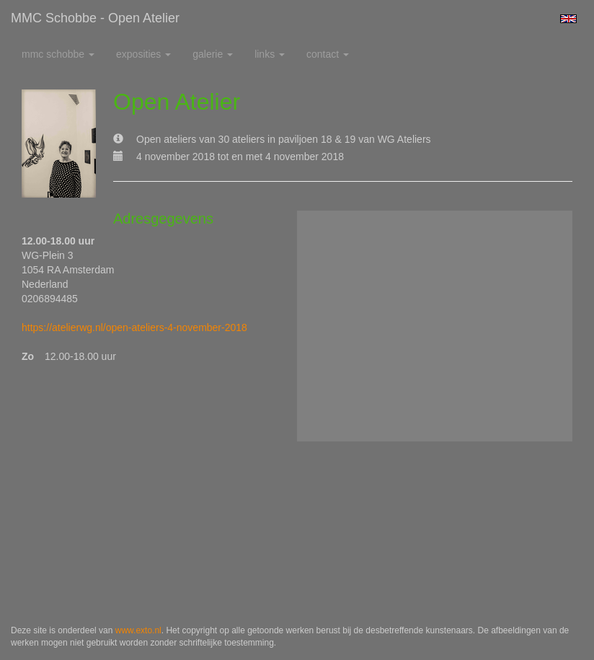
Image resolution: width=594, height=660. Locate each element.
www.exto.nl (138, 630)
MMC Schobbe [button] (58, 54)
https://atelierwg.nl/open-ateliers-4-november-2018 (134, 327)
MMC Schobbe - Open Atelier (95, 18)
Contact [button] (327, 54)
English (568, 18)
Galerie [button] (212, 54)
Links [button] (269, 54)
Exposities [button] (143, 54)
